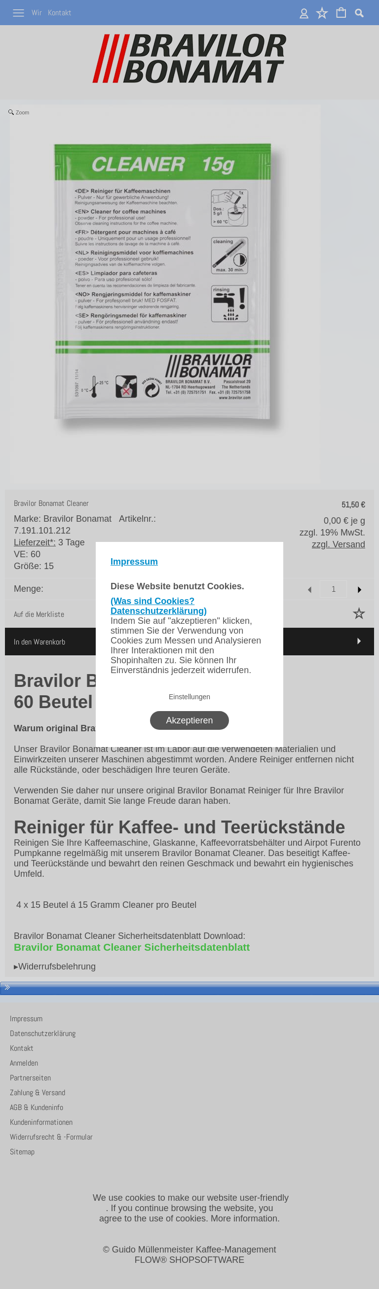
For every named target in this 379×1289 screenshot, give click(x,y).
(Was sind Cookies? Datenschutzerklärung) (159, 606)
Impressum (134, 562)
